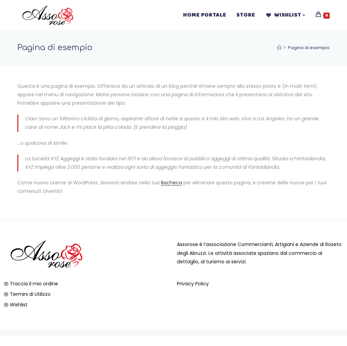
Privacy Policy (193, 283)
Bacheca (171, 182)
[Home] (279, 47)
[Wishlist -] (285, 15)
